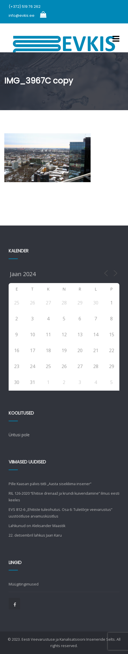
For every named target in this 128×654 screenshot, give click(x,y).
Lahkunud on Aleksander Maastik (37, 525)
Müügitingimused (24, 584)
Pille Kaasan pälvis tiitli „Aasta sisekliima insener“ (50, 483)
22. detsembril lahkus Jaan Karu (35, 535)
